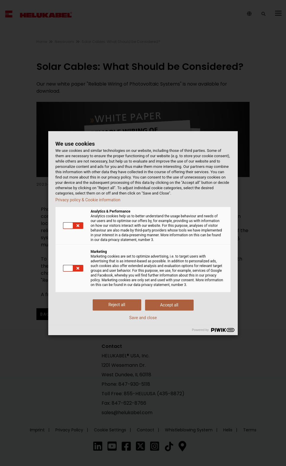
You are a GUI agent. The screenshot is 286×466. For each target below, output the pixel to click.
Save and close (143, 317)
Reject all (116, 304)
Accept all (169, 305)
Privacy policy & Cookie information (87, 199)
